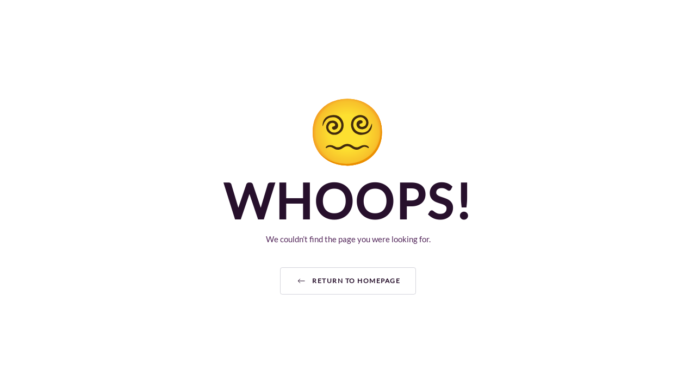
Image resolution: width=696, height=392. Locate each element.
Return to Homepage (348, 280)
